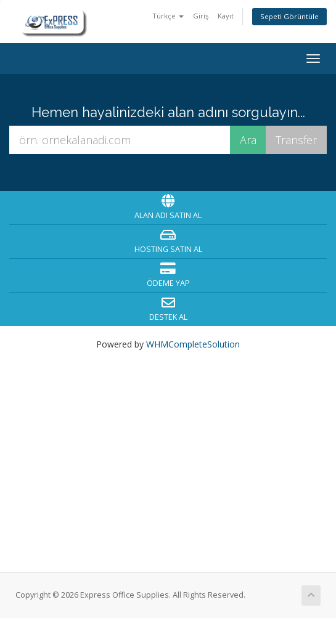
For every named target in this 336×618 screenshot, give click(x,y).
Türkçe (168, 15)
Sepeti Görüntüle (289, 16)
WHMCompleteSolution (193, 344)
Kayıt (226, 15)
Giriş (200, 15)
